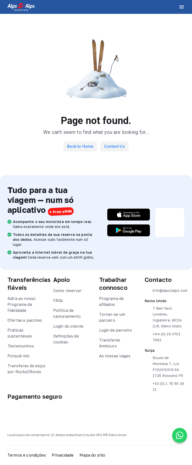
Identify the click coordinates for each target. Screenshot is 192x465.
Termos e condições (26, 455)
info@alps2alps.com (165, 291)
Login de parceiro (115, 330)
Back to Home (80, 146)
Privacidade (63, 455)
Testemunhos (20, 345)
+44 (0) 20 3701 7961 (162, 336)
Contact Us (114, 146)
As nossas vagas (114, 355)
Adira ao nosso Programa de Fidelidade (21, 304)
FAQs (58, 300)
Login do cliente (68, 326)
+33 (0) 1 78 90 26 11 (164, 386)
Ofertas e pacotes (24, 320)
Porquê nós (18, 355)
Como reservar (67, 290)
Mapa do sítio (92, 455)
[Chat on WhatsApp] (179, 435)
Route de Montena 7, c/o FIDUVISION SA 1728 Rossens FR (164, 366)
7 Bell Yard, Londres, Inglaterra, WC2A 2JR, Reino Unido (163, 316)
